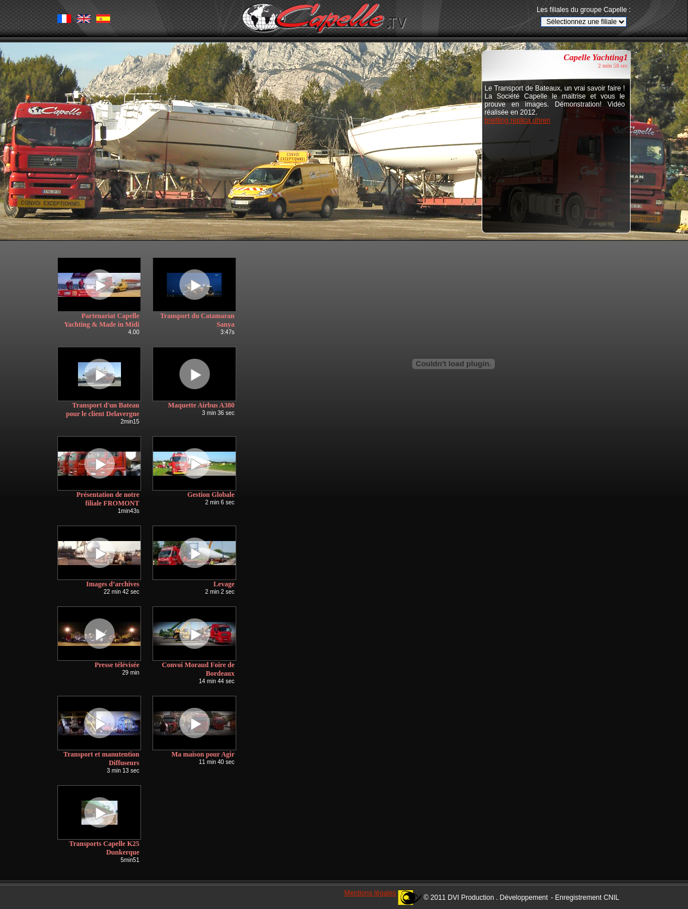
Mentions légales (370, 893)
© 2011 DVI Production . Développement (486, 898)
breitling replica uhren (517, 120)
